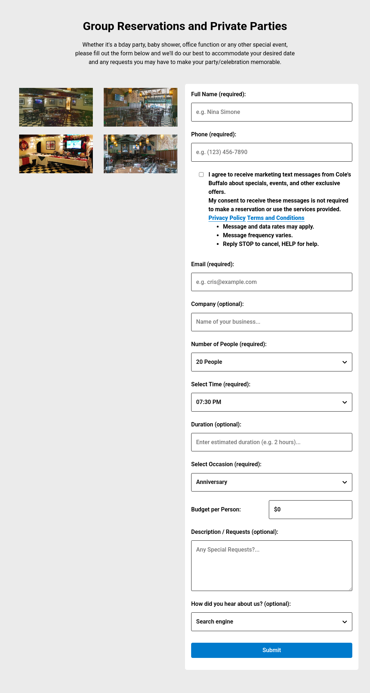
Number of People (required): (229, 344)
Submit (271, 650)
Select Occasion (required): (226, 464)
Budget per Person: (216, 509)
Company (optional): (217, 304)
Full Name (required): (218, 94)
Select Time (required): (220, 384)
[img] (56, 107)
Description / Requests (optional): (234, 531)
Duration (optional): (216, 424)
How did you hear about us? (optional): (241, 603)
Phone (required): (213, 134)
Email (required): (212, 264)
